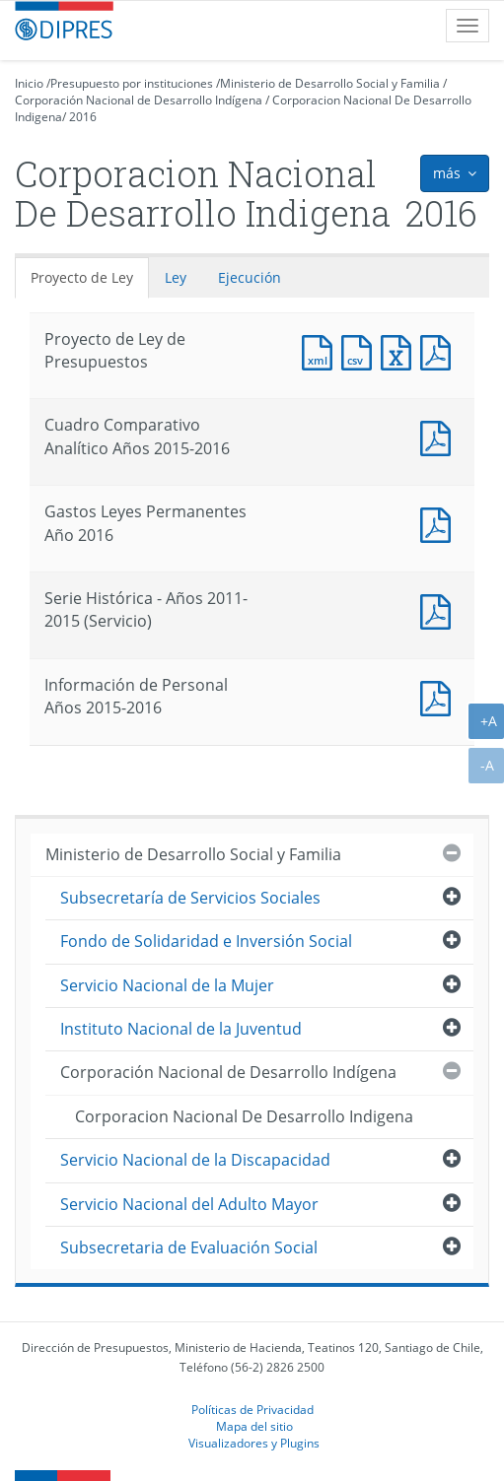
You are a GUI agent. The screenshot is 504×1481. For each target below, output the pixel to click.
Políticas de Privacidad (252, 1409)
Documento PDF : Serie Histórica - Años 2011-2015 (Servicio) (440, 609)
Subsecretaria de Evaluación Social (189, 1247)
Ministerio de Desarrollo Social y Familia (330, 83)
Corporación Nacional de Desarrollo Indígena (138, 100)
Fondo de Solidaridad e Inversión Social (206, 941)
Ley (175, 277)
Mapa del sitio (254, 1426)
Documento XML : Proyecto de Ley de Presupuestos (321, 350)
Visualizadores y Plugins (254, 1442)
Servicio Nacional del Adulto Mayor (189, 1204)
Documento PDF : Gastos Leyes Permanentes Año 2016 (440, 523)
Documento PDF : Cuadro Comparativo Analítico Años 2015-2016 (440, 436)
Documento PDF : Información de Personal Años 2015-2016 (440, 696)
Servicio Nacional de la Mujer (167, 985)
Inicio (29, 83)
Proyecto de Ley (82, 277)
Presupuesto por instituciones (131, 83)
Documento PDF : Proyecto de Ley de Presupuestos (440, 350)
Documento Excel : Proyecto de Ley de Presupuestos (400, 350)
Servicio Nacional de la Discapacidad (195, 1160)
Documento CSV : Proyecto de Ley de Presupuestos (361, 350)
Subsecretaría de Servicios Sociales (190, 898)
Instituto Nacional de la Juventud (181, 1029)
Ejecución (249, 277)
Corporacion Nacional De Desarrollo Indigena (244, 1116)
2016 (83, 116)
